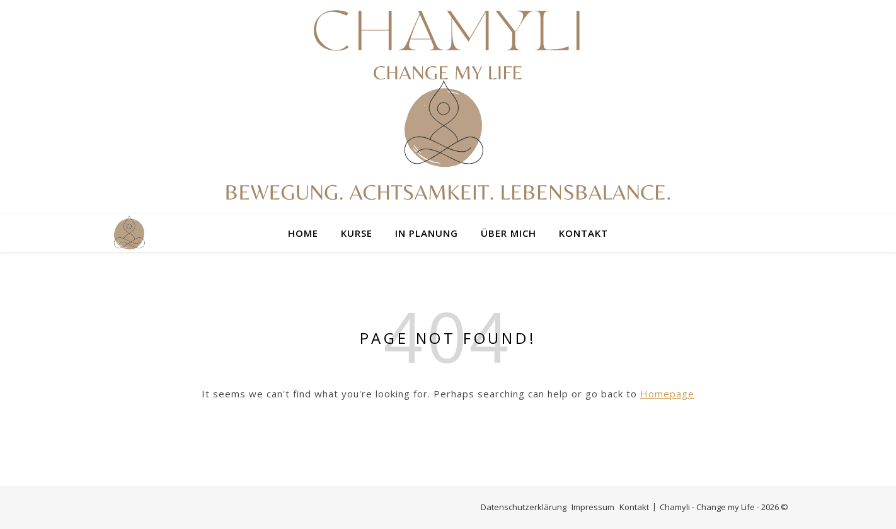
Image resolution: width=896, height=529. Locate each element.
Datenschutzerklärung (523, 507)
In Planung (426, 233)
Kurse (356, 233)
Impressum (592, 507)
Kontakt (583, 233)
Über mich (508, 233)
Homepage (667, 393)
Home (303, 233)
